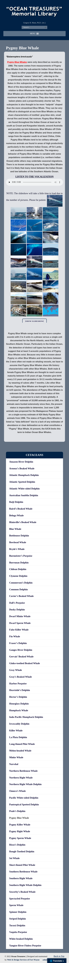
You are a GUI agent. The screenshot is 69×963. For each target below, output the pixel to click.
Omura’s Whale (17, 791)
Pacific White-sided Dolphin (23, 797)
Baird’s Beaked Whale (20, 508)
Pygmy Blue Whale (19, 817)
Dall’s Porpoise (17, 602)
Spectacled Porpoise (19, 898)
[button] (32, 33)
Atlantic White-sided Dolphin (24, 488)
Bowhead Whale (17, 542)
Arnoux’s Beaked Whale (21, 468)
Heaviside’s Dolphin (19, 690)
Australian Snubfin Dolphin (23, 495)
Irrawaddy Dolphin (19, 723)
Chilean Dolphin (17, 569)
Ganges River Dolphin (20, 650)
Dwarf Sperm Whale (20, 623)
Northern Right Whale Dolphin (25, 784)
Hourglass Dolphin (19, 703)
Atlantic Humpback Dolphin (24, 475)
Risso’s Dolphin (17, 844)
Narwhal (13, 764)
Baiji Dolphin (16, 502)
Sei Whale (14, 858)
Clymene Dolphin (18, 576)
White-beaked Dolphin (21, 938)
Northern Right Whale (21, 777)
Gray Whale (15, 670)
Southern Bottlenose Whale (23, 871)
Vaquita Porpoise (18, 932)
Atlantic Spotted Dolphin (22, 481)
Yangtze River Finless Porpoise (25, 945)
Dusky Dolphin (17, 609)
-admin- (45, 960)
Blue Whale (15, 529)
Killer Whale (16, 730)
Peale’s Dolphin (17, 811)
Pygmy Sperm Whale (20, 838)
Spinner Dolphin (17, 912)
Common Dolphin (18, 589)
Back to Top (59, 956)
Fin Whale (14, 636)
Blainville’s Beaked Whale (22, 522)
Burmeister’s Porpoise (20, 555)
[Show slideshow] (34, 321)
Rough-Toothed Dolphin (21, 851)
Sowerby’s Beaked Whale (22, 891)
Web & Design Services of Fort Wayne (23, 960)
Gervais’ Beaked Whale (21, 656)
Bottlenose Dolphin (19, 535)
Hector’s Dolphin (18, 697)
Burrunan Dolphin (19, 562)
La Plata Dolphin (18, 737)
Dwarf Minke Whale (19, 616)
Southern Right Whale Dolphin (25, 885)
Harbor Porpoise (18, 683)
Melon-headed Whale (20, 750)
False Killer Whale (19, 629)
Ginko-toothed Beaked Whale (24, 663)
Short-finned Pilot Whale (22, 865)
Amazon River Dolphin (21, 461)
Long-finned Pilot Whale (22, 744)
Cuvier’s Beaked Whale (21, 596)
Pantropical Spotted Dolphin (24, 804)
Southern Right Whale (20, 878)
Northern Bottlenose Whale (23, 770)
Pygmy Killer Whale (19, 824)
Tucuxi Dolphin (17, 925)
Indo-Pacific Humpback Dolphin (26, 717)
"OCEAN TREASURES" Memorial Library (34, 10)
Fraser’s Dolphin (18, 643)
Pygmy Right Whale (19, 831)
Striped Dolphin (17, 918)
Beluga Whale (16, 515)
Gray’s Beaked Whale (20, 676)
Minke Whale (16, 757)
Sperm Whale (16, 905)
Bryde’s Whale (17, 549)
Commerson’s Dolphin (20, 582)
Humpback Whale (18, 710)
